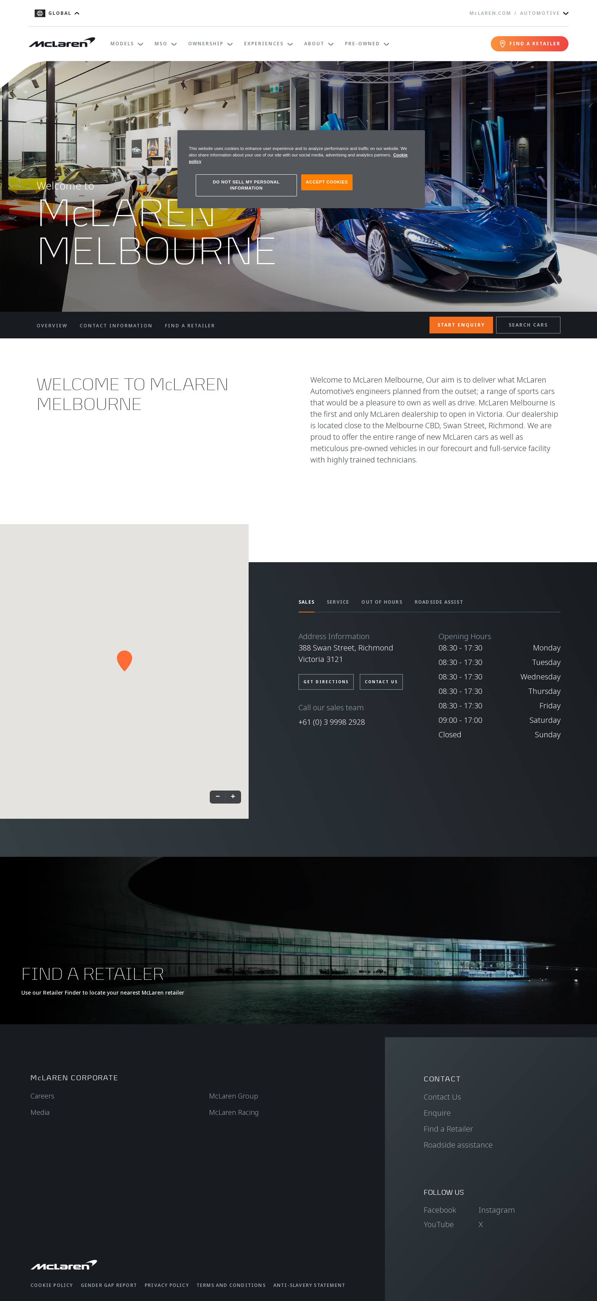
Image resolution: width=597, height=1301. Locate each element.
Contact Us (442, 1097)
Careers (42, 1095)
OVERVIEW (52, 325)
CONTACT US (381, 681)
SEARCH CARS (528, 325)
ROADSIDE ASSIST (439, 602)
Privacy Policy (167, 1285)
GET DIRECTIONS (326, 681)
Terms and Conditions (231, 1285)
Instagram (497, 1210)
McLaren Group (233, 1095)
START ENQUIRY (461, 325)
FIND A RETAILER (190, 325)
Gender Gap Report (109, 1285)
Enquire (437, 1113)
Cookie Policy (51, 1285)
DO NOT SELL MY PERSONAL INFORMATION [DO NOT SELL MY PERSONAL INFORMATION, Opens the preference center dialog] (246, 185)
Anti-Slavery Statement (309, 1285)
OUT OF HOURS (381, 602)
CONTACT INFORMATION (116, 325)
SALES (306, 602)
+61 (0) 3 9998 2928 (331, 722)
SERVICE (338, 602)
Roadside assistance (458, 1145)
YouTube (439, 1224)
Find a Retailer (448, 1129)
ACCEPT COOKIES (327, 182)
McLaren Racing (234, 1112)
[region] (301, 169)
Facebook (440, 1210)
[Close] (414, 139)
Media (39, 1112)
